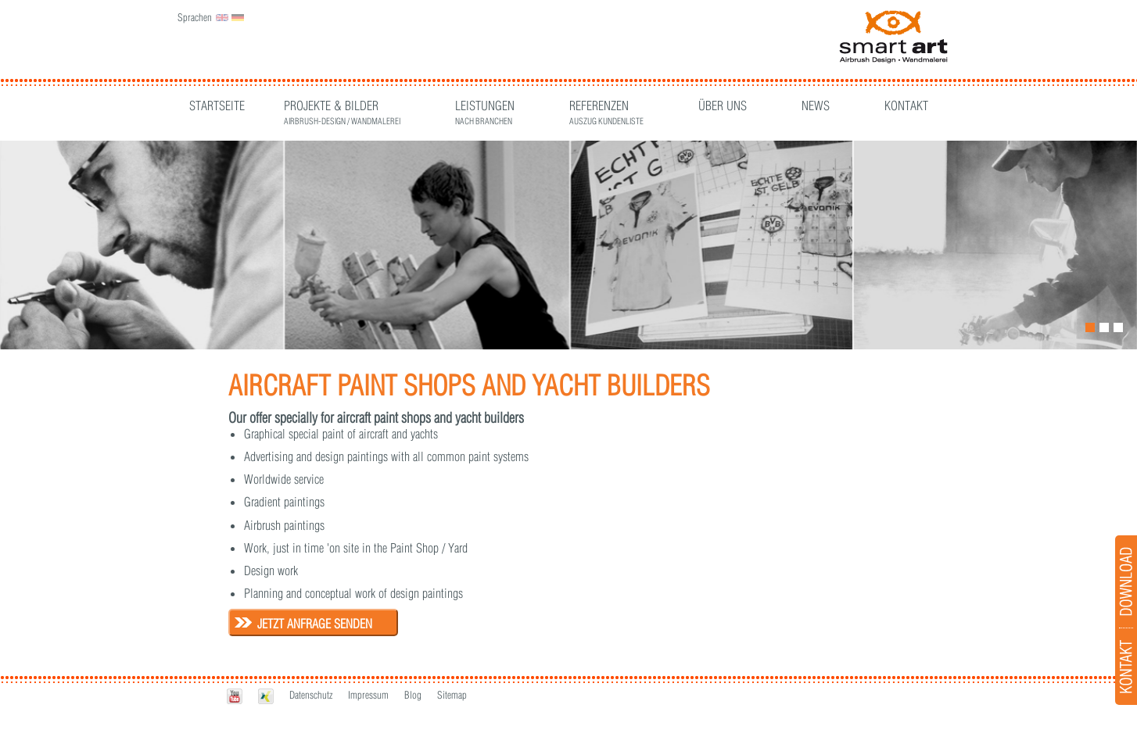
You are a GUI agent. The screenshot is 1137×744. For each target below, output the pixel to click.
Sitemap (452, 695)
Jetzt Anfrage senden (314, 623)
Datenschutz (310, 695)
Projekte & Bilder (342, 107)
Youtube (234, 696)
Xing (266, 696)
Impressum (368, 695)
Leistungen (485, 107)
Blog (412, 695)
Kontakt (906, 105)
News (816, 105)
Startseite (217, 105)
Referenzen (606, 107)
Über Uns (722, 105)
